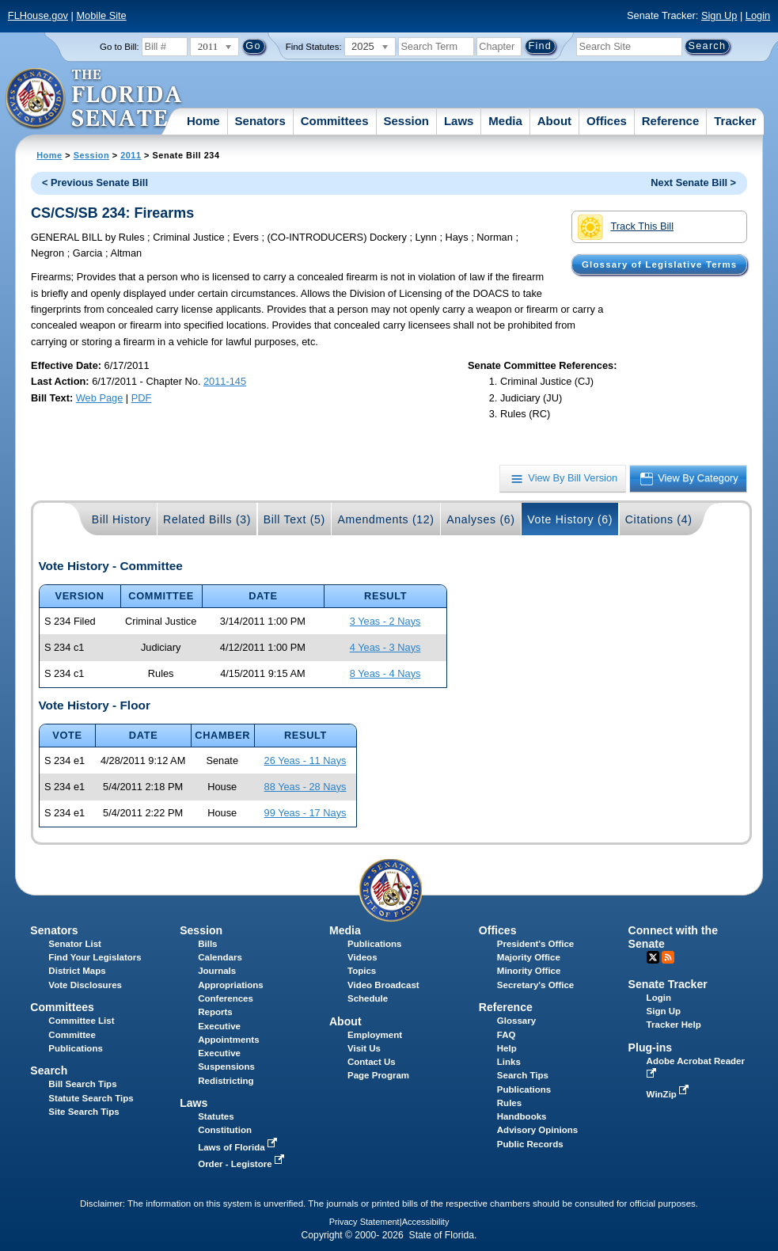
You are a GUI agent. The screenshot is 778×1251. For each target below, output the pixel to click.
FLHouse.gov (38, 15)
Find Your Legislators (94, 957)
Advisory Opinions (537, 1130)
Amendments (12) (385, 519)
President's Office (535, 944)
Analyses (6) (480, 519)
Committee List (81, 1020)
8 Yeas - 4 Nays (385, 673)
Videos (362, 957)
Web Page (99, 398)
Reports (215, 1012)
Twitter (653, 957)
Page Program (378, 1075)
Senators (260, 120)
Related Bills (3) (207, 519)
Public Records (530, 1144)
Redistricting (225, 1081)
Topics (361, 970)
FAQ (506, 1035)
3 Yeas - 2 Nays (385, 621)
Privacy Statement (364, 1221)
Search (48, 1070)
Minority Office (529, 970)
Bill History (121, 519)
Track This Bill (626, 227)
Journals (217, 970)
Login (758, 15)
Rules (509, 1103)
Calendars (220, 957)
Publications (374, 944)
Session (406, 120)
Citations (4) (659, 519)
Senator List (74, 944)
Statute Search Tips (90, 1098)
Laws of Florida (239, 1147)
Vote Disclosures (85, 985)
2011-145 (224, 381)
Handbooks (522, 1116)
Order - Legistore (242, 1164)
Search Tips (522, 1075)
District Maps (76, 970)
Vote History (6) (570, 519)
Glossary (516, 1020)
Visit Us (364, 1048)
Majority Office (528, 957)
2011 (130, 155)
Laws (459, 120)
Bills (207, 944)
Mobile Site (101, 15)
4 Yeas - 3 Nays (385, 647)
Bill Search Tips (82, 1084)
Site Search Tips (83, 1111)
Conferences (225, 998)
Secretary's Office (535, 985)
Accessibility (426, 1221)
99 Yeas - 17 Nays (305, 813)
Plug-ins (650, 1047)
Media (505, 120)
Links (509, 1062)
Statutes (215, 1116)
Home (203, 120)
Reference (671, 120)
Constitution (225, 1130)
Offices (606, 120)
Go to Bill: (119, 46)
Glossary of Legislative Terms (659, 264)
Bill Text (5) (294, 519)
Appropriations (231, 985)
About (554, 120)
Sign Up (719, 15)
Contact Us (371, 1062)
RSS (668, 957)
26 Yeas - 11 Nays (305, 760)
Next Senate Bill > (693, 182)
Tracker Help (674, 1024)
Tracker (735, 120)
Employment (374, 1035)
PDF (141, 398)
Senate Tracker (668, 984)
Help (507, 1048)
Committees (335, 120)
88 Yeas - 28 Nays (305, 787)
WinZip (669, 1094)
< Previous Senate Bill (95, 182)
